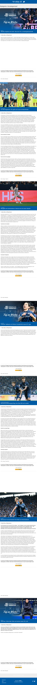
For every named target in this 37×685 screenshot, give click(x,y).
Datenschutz (4, 682)
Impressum (4, 679)
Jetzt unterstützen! (18, 73)
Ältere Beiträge (21, 675)
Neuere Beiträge (16, 675)
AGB (2, 681)
